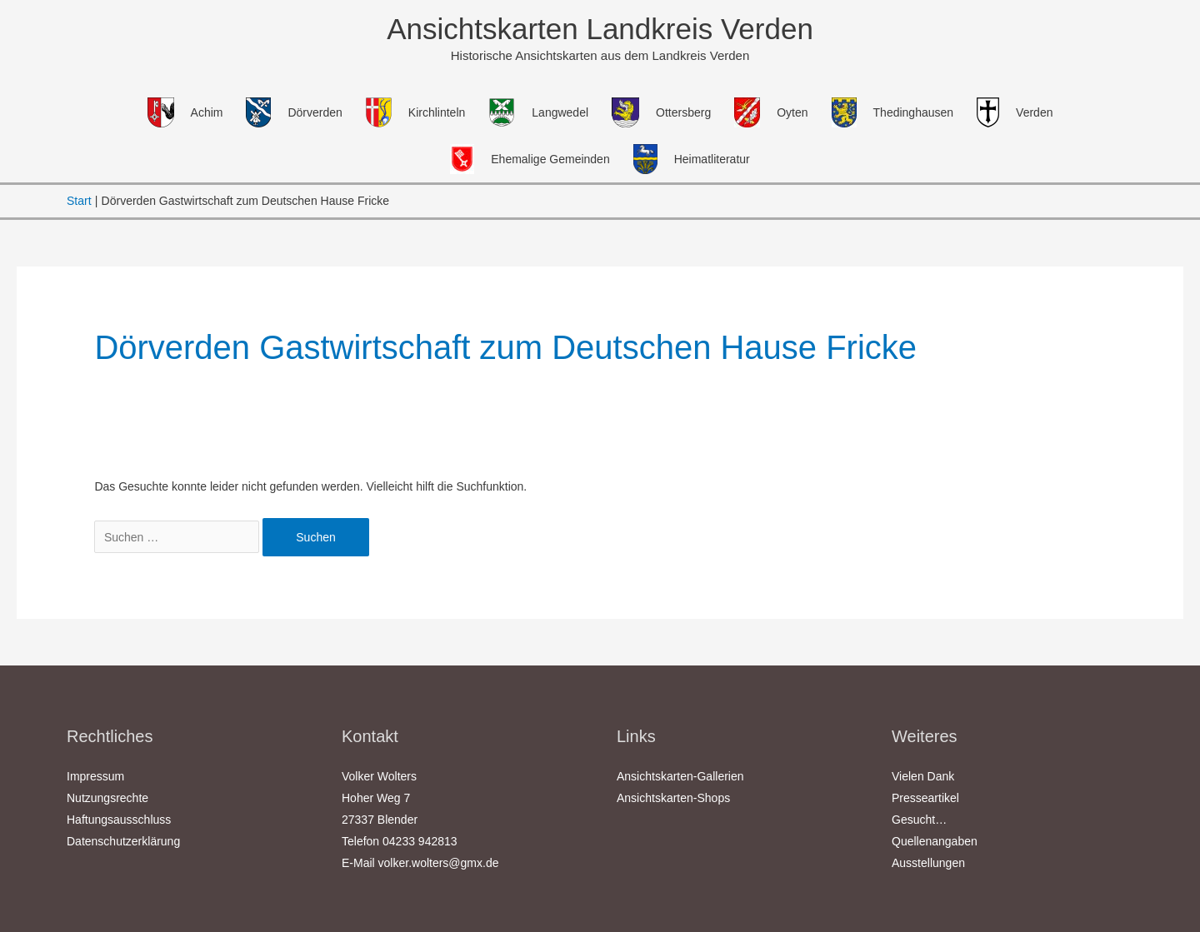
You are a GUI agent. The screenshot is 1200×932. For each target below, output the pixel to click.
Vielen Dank (923, 776)
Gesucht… (919, 819)
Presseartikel (925, 798)
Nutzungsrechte (107, 798)
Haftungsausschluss (119, 819)
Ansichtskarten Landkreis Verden (600, 28)
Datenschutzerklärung (123, 841)
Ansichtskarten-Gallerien (680, 776)
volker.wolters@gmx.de (438, 863)
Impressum (95, 776)
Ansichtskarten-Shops (673, 798)
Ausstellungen (928, 863)
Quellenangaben (935, 841)
